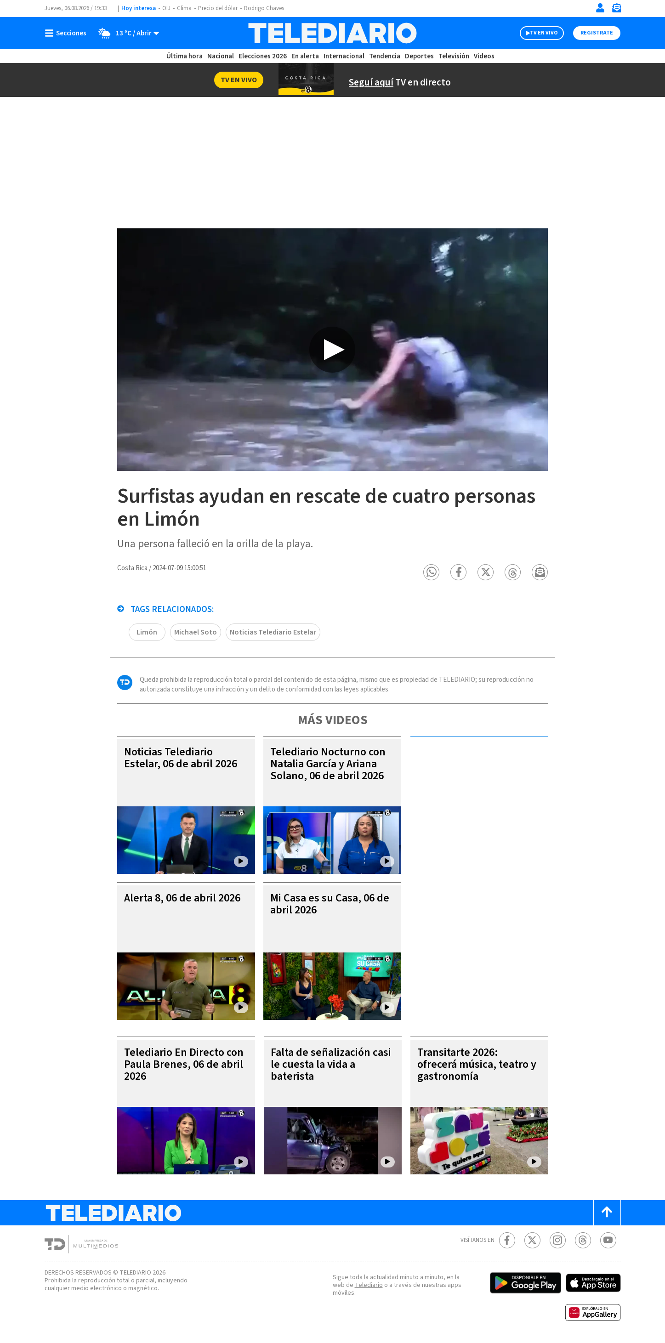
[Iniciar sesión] (600, 7)
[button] (431, 572)
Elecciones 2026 (263, 56)
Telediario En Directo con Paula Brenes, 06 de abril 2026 (184, 1064)
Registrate (596, 33)
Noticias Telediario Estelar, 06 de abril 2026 (180, 758)
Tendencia (384, 56)
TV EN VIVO (544, 33)
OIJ (166, 8)
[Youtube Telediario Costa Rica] (608, 1240)
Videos (484, 56)
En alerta (305, 56)
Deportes (419, 56)
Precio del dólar (218, 8)
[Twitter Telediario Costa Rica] (532, 1240)
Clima (184, 8)
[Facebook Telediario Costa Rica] (507, 1240)
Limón (146, 632)
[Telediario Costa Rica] (332, 33)
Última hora (184, 56)
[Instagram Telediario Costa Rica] (558, 1240)
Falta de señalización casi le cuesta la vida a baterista (331, 1064)
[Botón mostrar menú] (68, 33)
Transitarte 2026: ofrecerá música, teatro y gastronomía (476, 1064)
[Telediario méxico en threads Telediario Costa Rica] (583, 1240)
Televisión (453, 56)
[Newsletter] (616, 10)
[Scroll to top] (607, 1212)
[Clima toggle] (126, 33)
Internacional (344, 56)
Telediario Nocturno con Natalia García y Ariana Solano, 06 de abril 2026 (328, 764)
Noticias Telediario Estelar (273, 632)
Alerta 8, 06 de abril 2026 (182, 898)
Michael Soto (195, 632)
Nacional (220, 56)
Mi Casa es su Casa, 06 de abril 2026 (329, 904)
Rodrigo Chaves (264, 8)
